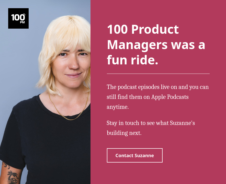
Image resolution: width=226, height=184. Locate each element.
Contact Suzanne (135, 155)
